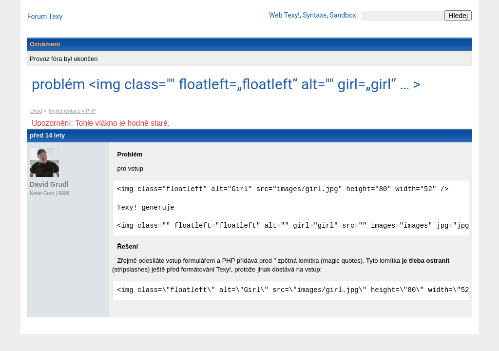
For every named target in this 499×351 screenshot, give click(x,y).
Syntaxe (314, 15)
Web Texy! (284, 15)
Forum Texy (44, 16)
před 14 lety (47, 135)
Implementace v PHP (72, 111)
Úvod (36, 111)
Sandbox (343, 15)
